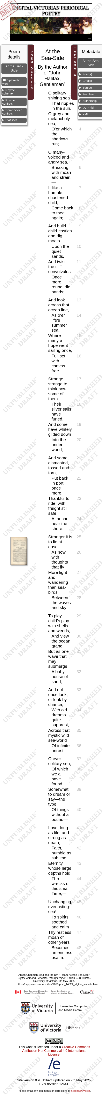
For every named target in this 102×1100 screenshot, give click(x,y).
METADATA (75, 63)
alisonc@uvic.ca (80, 1090)
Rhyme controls (8, 102)
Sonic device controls (12, 112)
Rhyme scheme (8, 91)
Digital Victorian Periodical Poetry (51, 10)
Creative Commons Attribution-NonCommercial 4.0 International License (56, 1050)
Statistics (11, 120)
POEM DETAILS (31, 70)
